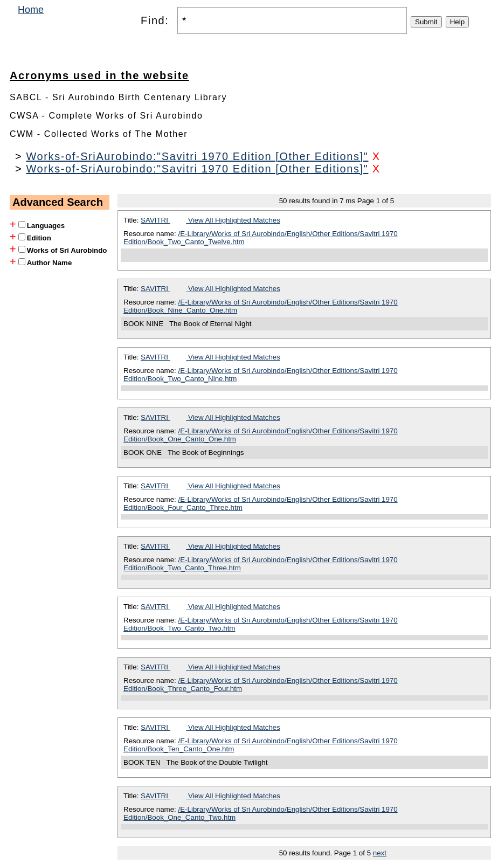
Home (31, 9)
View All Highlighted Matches (233, 220)
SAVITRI (155, 220)
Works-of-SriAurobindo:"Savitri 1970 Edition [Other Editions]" (197, 156)
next (379, 853)
